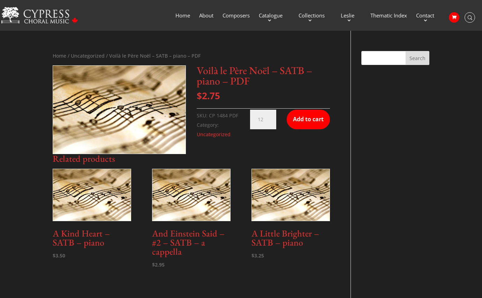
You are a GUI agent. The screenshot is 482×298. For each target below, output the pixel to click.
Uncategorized (88, 55)
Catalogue (271, 16)
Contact (425, 16)
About (206, 16)
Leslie (347, 16)
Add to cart (308, 119)
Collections (312, 16)
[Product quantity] (263, 119)
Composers (236, 16)
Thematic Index (388, 16)
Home (182, 16)
